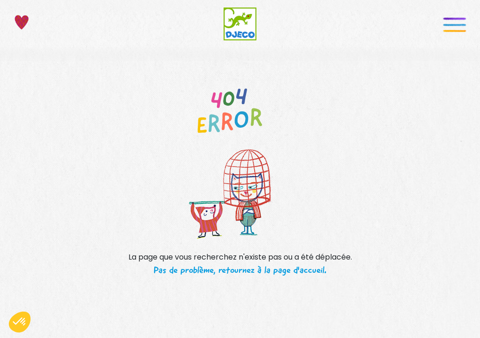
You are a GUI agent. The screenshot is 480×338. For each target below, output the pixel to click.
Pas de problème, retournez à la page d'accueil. (240, 270)
